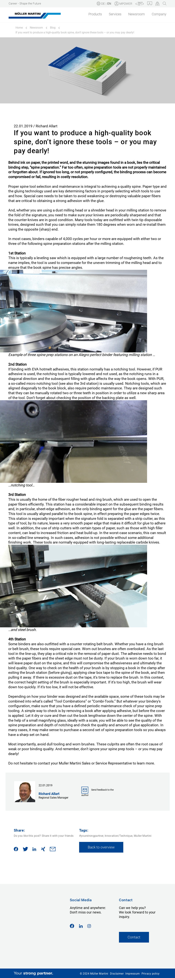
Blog (53, 27)
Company (159, 14)
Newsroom (136, 14)
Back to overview (101, 847)
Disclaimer (117, 973)
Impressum (132, 973)
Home (19, 27)
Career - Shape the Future (25, 3)
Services (115, 14)
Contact (134, 937)
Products (95, 14)
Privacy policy (151, 973)
